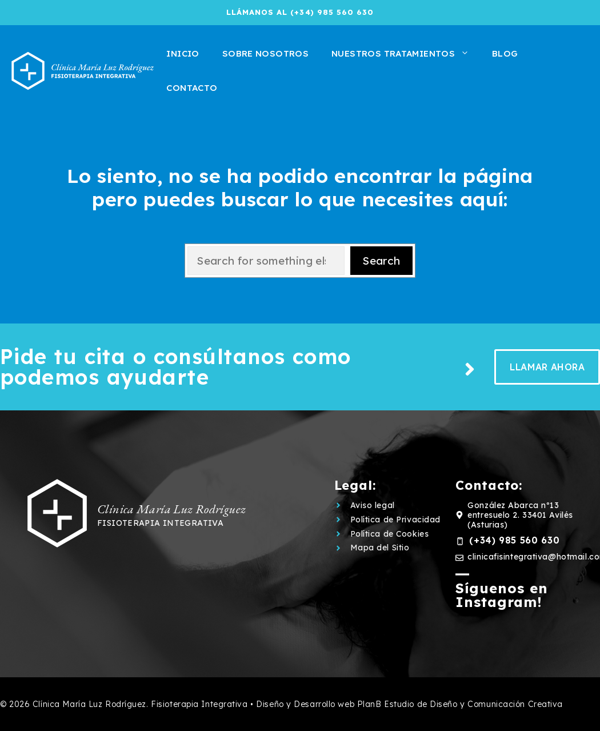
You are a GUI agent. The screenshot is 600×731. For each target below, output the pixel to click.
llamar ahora (547, 367)
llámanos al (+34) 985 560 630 (300, 12)
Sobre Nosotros (265, 53)
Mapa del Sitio (380, 547)
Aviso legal (372, 505)
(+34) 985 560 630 (514, 540)
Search (381, 260)
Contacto (191, 87)
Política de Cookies (389, 534)
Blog (505, 53)
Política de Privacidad (395, 519)
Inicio (182, 53)
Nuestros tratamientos (406, 54)
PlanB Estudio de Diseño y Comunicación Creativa (460, 704)
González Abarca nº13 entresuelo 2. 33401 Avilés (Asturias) (520, 515)
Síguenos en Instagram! (501, 595)
